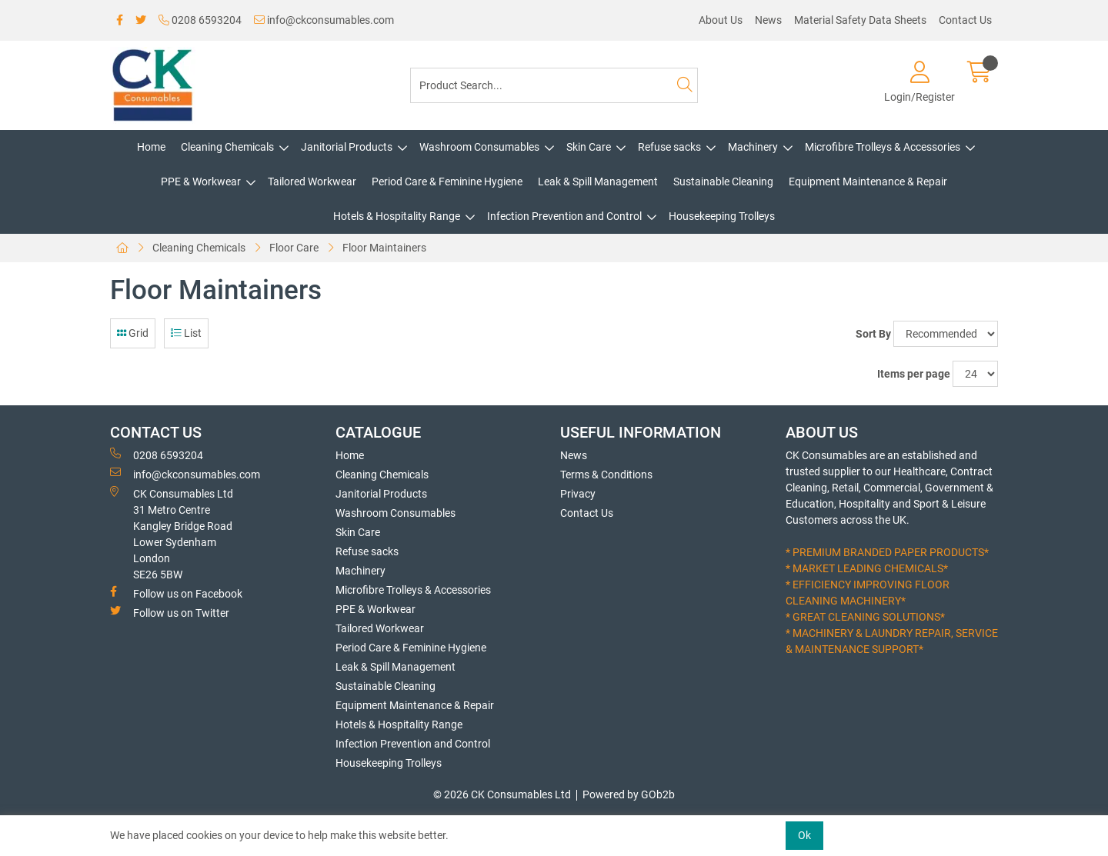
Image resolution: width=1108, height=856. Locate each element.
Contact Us (965, 20)
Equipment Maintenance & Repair (868, 181)
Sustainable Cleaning (723, 181)
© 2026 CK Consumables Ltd (502, 794)
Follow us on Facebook (176, 593)
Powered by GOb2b (628, 794)
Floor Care (294, 247)
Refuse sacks (669, 147)
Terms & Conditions (606, 474)
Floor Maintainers (384, 247)
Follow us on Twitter (169, 612)
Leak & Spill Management (598, 181)
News (768, 20)
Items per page (913, 374)
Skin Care (588, 147)
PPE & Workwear (201, 181)
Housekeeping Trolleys (722, 216)
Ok (804, 835)
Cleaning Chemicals (227, 147)
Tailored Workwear (312, 181)
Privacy (578, 494)
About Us (721, 20)
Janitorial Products (346, 147)
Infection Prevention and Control (564, 216)
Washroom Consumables (479, 147)
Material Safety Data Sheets (860, 20)
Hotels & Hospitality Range (396, 216)
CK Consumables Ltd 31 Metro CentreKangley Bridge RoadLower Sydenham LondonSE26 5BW (171, 533)
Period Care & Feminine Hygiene (447, 181)
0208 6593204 (200, 20)
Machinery (753, 147)
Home (151, 147)
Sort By (873, 334)
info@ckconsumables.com (324, 20)
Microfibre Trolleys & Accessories (882, 147)
